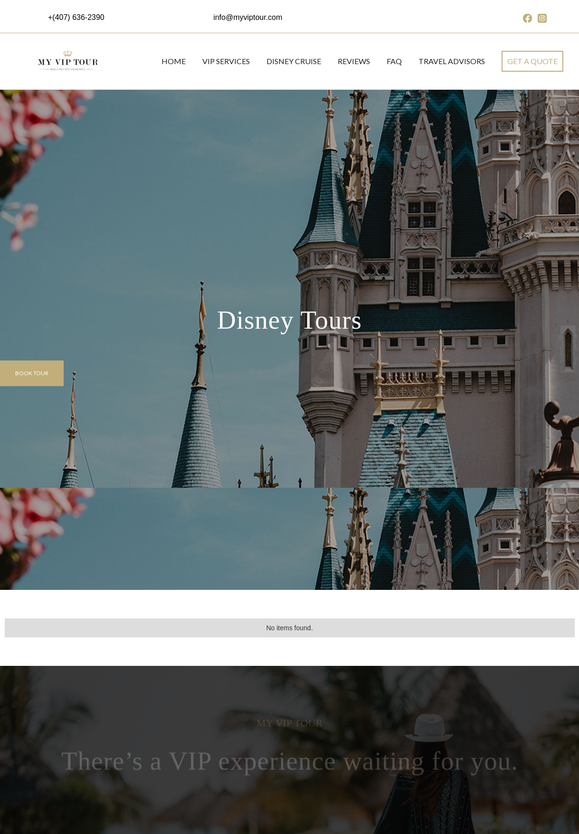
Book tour (31, 373)
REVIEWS (354, 61)
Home (173, 61)
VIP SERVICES (226, 61)
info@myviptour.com (247, 17)
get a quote (532, 61)
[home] (67, 61)
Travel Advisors (451, 61)
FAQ (394, 61)
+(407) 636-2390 (76, 17)
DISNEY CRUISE (293, 61)
